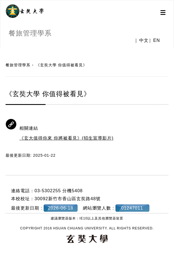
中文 (144, 40)
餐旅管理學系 (18, 65)
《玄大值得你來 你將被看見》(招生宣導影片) (66, 138)
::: (2, 51)
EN (156, 40)
